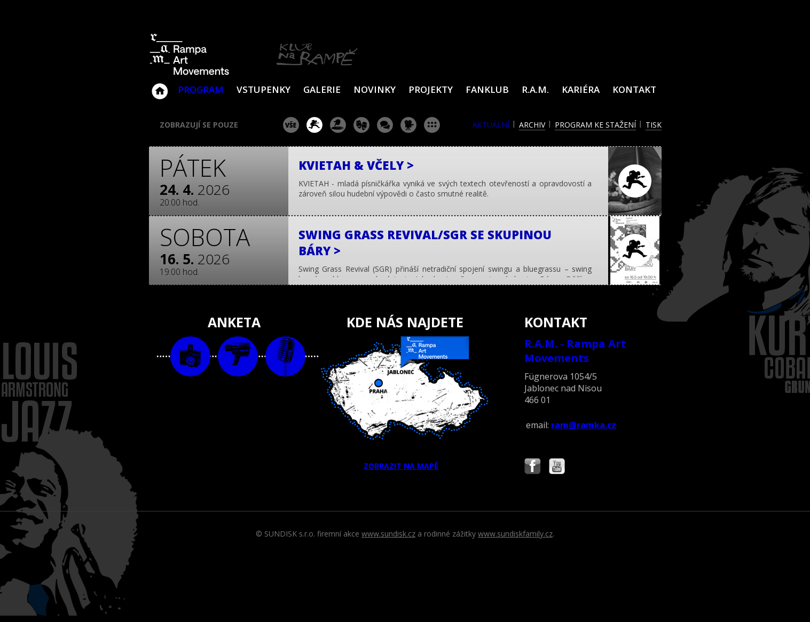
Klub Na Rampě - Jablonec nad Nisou (159, 86)
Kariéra (581, 89)
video (238, 356)
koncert (314, 125)
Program (201, 89)
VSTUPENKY (263, 89)
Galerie (322, 89)
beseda (385, 125)
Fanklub (487, 89)
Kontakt (634, 89)
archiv (532, 125)
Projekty (430, 89)
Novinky (374, 89)
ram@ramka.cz (583, 425)
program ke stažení (595, 125)
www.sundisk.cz (388, 534)
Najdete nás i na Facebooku (532, 467)
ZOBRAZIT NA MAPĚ (405, 403)
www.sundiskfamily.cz (515, 534)
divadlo (361, 125)
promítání (408, 125)
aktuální (491, 125)
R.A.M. (535, 89)
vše (291, 125)
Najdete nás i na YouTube (557, 467)
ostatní (432, 125)
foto (190, 356)
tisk (654, 125)
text (285, 356)
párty (338, 125)
